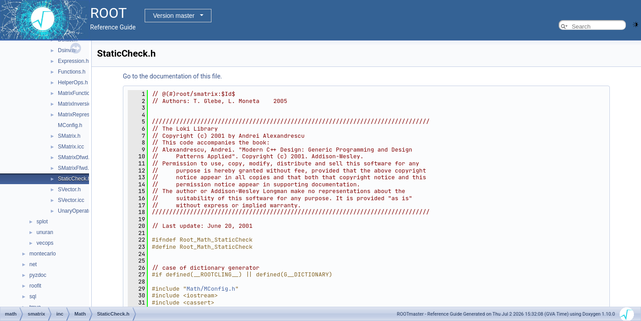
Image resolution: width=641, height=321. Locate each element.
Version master (174, 15)
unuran (45, 232)
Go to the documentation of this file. (172, 76)
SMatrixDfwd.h (75, 157)
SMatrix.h (69, 136)
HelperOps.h (73, 82)
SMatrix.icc (71, 147)
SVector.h (69, 189)
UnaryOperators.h (79, 211)
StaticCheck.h (74, 179)
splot (42, 221)
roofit (35, 286)
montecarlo (42, 254)
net (33, 264)
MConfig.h (70, 125)
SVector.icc (71, 200)
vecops (45, 243)
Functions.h (71, 72)
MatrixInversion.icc (80, 104)
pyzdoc (37, 275)
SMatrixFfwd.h (75, 168)
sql (32, 296)
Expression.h (73, 61)
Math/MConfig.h (211, 288)
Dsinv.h (66, 50)
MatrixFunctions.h (79, 93)
